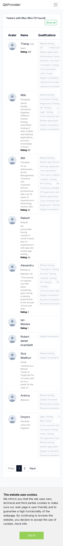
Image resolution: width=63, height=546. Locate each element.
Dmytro (25, 417)
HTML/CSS (54, 47)
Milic (23, 95)
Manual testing (47, 43)
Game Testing (47, 434)
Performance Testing (50, 56)
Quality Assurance (49, 399)
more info (21, 523)
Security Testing (48, 273)
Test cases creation (50, 175)
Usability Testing (48, 179)
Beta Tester (46, 421)
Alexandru (27, 265)
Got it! (31, 535)
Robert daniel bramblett (26, 341)
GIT (42, 47)
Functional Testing (49, 99)
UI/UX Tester (46, 73)
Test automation (48, 69)
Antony (25, 395)
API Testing (45, 107)
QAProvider (12, 5)
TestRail (44, 286)
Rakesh (25, 218)
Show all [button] (50, 22)
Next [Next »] (33, 468)
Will (22, 158)
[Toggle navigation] (55, 4)
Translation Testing (49, 65)
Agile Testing (46, 112)
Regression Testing (49, 103)
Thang (24, 43)
